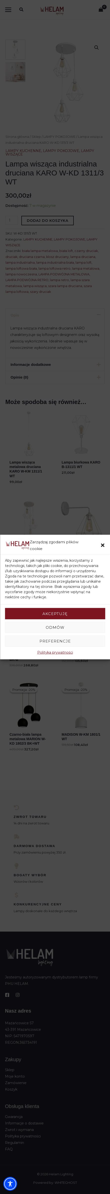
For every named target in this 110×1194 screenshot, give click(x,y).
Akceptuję (55, 613)
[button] (102, 545)
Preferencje (55, 640)
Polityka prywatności (55, 652)
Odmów (55, 627)
